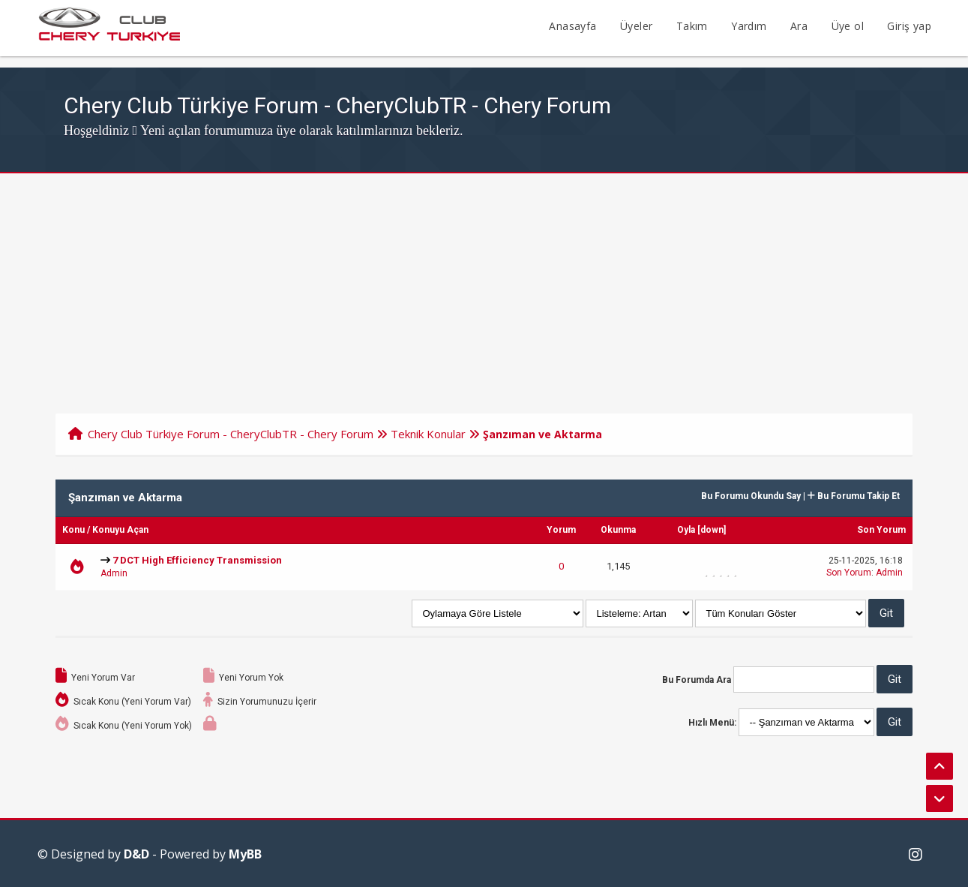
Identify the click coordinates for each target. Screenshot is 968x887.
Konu (73, 530)
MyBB (245, 854)
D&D (136, 854)
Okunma (618, 530)
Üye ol (848, 26)
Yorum (561, 530)
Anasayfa (572, 26)
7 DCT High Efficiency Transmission (197, 560)
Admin (113, 573)
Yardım (748, 26)
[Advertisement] (484, 286)
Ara (799, 26)
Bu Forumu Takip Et (854, 496)
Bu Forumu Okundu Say (751, 496)
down (712, 530)
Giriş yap (909, 26)
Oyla (686, 530)
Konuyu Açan (120, 530)
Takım (692, 26)
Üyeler (636, 26)
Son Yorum (881, 530)
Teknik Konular (428, 433)
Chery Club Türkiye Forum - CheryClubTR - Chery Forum (230, 433)
